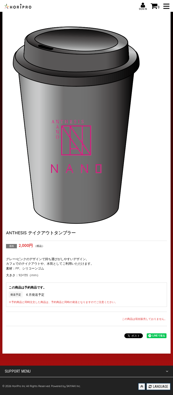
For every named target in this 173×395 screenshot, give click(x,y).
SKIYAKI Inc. (73, 386)
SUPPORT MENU (86, 371)
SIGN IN (143, 5)
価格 (11, 246)
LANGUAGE (158, 386)
